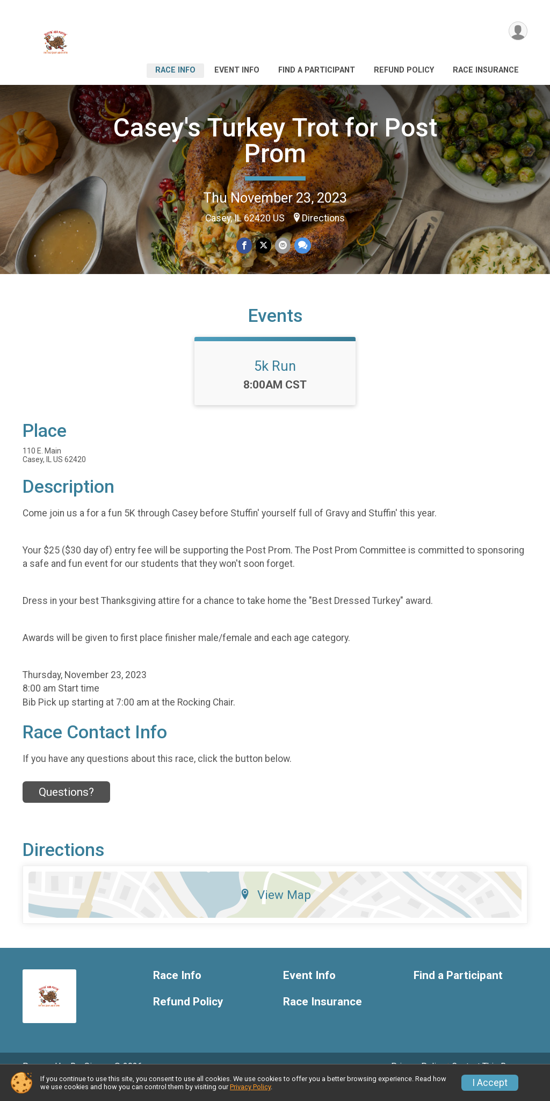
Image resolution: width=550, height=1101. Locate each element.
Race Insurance (486, 70)
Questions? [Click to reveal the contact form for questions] (66, 806)
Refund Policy (404, 70)
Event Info (236, 70)
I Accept (490, 1082)
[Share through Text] (301, 246)
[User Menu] (517, 31)
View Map (275, 910)
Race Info (175, 70)
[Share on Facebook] (244, 246)
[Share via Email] (282, 246)
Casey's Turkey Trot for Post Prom (275, 140)
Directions (323, 218)
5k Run (275, 381)
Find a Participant (316, 70)
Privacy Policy (250, 1087)
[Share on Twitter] (263, 246)
